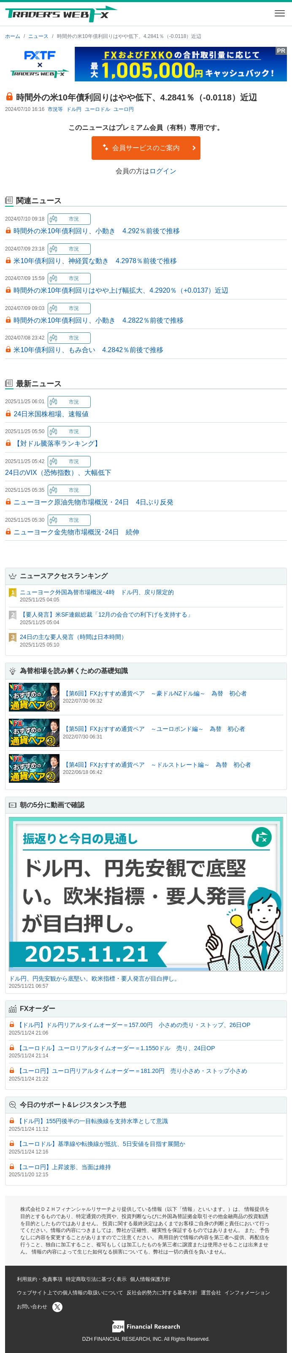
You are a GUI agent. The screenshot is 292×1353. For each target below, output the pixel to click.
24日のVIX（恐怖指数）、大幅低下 (58, 472)
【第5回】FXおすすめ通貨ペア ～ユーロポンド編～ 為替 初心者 (154, 728)
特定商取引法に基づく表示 (96, 1279)
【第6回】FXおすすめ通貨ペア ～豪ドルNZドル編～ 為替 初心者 (155, 693)
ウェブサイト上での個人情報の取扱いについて (70, 1293)
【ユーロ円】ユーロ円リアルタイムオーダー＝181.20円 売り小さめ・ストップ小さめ (131, 1070)
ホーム (12, 36)
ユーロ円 (124, 109)
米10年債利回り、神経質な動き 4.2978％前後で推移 (95, 260)
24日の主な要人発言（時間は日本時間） (73, 636)
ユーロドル (97, 109)
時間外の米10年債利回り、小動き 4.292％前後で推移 (97, 230)
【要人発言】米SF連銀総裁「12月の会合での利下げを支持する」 (106, 614)
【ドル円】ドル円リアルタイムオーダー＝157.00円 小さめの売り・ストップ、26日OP (133, 1024)
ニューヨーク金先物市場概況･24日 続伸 (76, 532)
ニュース (38, 36)
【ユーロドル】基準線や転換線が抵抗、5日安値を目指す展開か (100, 1143)
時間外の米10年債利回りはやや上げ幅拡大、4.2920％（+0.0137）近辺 (121, 290)
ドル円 (73, 109)
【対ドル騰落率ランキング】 (57, 443)
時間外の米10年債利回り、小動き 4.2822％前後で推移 (99, 320)
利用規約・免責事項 (39, 1279)
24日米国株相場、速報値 (51, 414)
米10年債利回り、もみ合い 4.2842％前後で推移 (88, 349)
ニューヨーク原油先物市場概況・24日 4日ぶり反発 (93, 502)
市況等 (55, 109)
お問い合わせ (32, 1307)
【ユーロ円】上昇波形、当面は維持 (63, 1167)
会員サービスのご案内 (149, 147)
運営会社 (211, 1293)
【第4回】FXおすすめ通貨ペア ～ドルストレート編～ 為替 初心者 (157, 764)
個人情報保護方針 (150, 1279)
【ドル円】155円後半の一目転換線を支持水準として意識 (92, 1121)
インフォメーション (247, 1293)
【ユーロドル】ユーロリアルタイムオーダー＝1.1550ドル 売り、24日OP (115, 1048)
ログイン (162, 171)
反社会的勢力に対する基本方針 (162, 1293)
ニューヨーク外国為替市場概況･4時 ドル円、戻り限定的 (97, 592)
